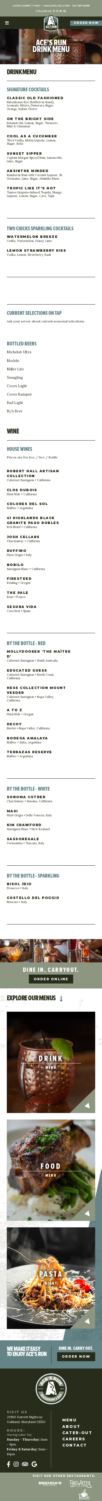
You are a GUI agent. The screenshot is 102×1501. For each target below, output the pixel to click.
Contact (74, 1445)
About (71, 1426)
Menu (69, 1420)
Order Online (51, 979)
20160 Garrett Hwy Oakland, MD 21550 (41, 5)
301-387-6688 (80, 5)
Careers (74, 1439)
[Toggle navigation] (7, 23)
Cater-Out (77, 1433)
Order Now (86, 23)
